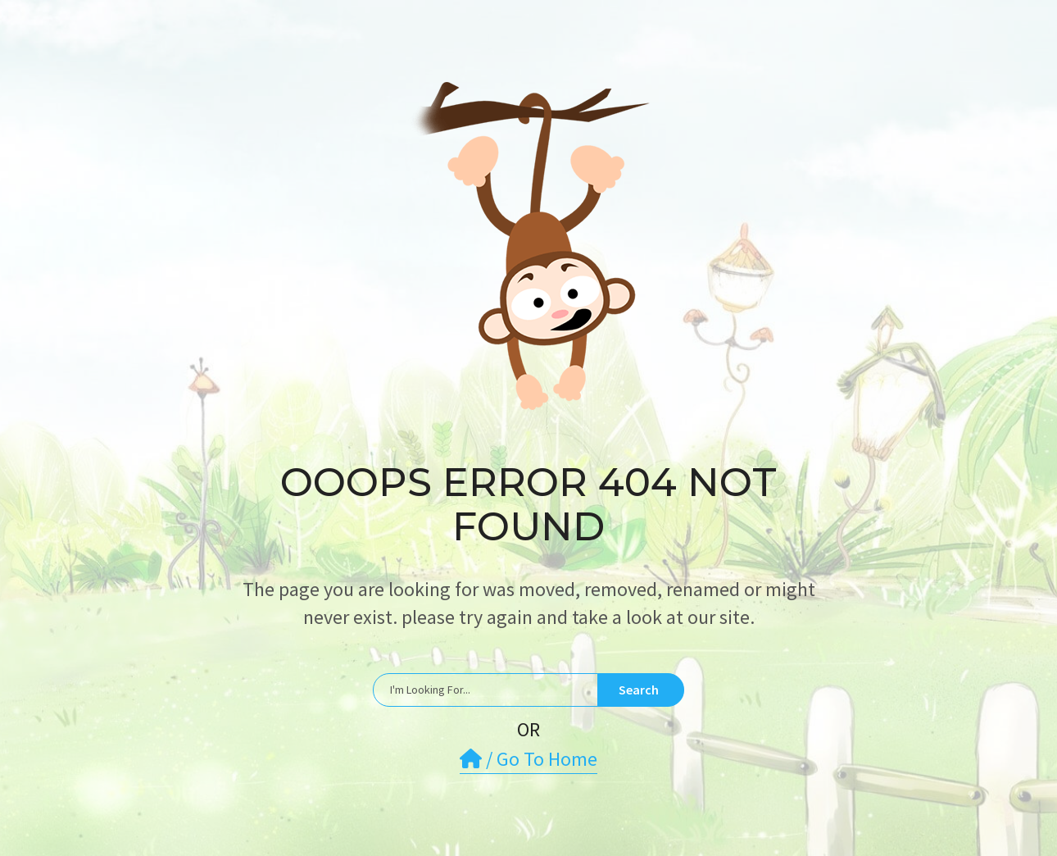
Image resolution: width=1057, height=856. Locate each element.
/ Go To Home (528, 759)
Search (639, 689)
